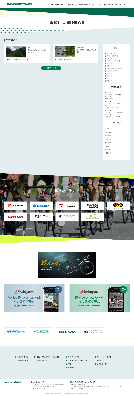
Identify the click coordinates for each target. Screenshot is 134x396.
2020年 (108, 149)
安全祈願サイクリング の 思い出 (114, 117)
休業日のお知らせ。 (110, 99)
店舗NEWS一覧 (51, 68)
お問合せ (100, 360)
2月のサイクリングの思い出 (112, 108)
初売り (109, 66)
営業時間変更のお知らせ (115, 68)
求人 (108, 78)
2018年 (108, 156)
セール (109, 73)
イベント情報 (112, 56)
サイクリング (111, 58)
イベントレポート (113, 61)
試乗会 (109, 81)
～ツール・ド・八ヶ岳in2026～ (113, 94)
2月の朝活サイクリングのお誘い (114, 112)
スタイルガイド (74, 357)
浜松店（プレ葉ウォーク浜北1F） (48, 357)
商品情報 (110, 63)
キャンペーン (111, 71)
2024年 (108, 136)
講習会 (109, 76)
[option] (16, 213)
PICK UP (110, 53)
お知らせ (71, 367)
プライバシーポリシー (105, 357)
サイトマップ (102, 364)
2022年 (108, 142)
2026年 (108, 129)
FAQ (69, 364)
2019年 (108, 153)
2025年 (108, 132)
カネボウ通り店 (23, 357)
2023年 (108, 139)
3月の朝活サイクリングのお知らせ (114, 103)
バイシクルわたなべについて (79, 360)
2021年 (108, 146)
